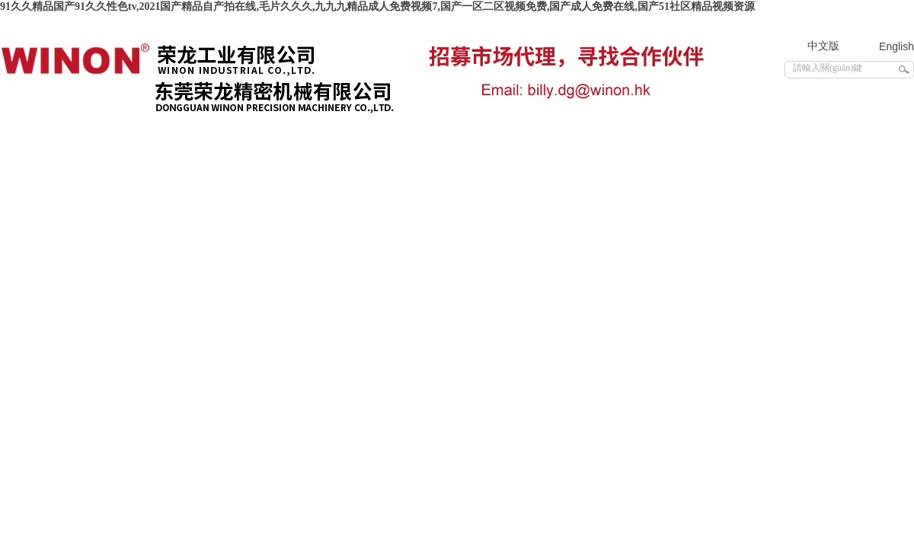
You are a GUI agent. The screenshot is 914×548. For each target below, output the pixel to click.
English (896, 46)
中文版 (823, 46)
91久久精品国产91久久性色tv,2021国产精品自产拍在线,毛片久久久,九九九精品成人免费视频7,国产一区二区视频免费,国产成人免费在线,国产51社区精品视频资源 (377, 6)
